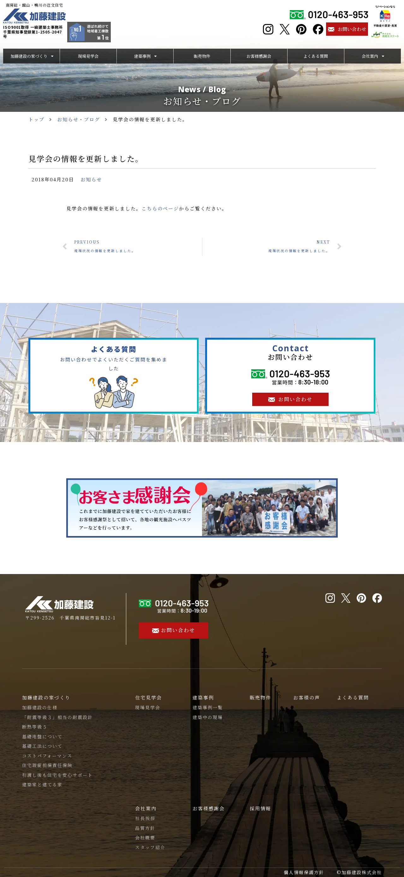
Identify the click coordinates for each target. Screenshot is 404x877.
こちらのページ (160, 208)
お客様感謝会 (209, 808)
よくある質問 (353, 697)
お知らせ (91, 179)
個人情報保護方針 (304, 872)
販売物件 (260, 697)
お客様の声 (306, 697)
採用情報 (260, 808)
